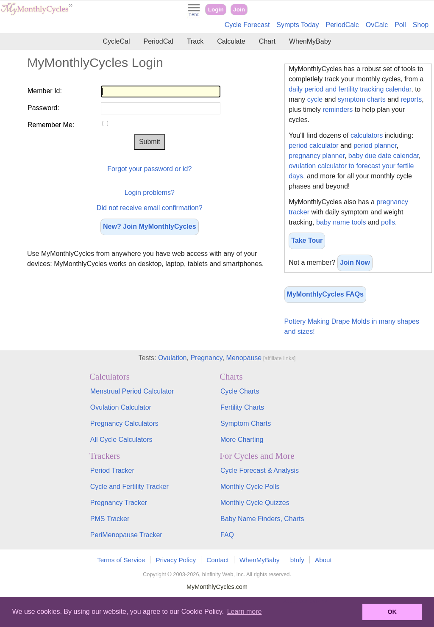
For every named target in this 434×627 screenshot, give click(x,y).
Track (195, 41)
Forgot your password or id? (149, 168)
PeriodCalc (342, 24)
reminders (338, 109)
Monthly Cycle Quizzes (254, 502)
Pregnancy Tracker (118, 502)
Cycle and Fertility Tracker (129, 486)
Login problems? (150, 192)
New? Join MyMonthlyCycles (149, 226)
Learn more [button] (244, 611)
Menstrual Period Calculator (132, 391)
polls (388, 222)
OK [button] (392, 611)
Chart (267, 41)
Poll (400, 24)
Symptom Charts (245, 423)
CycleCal (116, 41)
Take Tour (307, 240)
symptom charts (362, 99)
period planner (374, 145)
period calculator (313, 145)
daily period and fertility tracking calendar (350, 89)
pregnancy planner (317, 155)
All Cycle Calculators (121, 439)
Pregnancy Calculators (124, 423)
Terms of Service (121, 559)
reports (411, 99)
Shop (420, 24)
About (323, 559)
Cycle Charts (239, 391)
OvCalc (377, 24)
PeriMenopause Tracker (126, 534)
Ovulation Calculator (120, 407)
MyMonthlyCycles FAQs (325, 294)
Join (239, 9)
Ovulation (172, 357)
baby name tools (341, 222)
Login (216, 9)
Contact (217, 559)
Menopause (244, 357)
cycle (315, 99)
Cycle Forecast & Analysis (259, 470)
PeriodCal (158, 41)
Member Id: (45, 90)
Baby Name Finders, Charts (262, 518)
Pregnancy (206, 357)
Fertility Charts (242, 407)
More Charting (241, 439)
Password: (43, 107)
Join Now (355, 262)
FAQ (227, 534)
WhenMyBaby (310, 41)
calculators (367, 135)
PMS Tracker (109, 518)
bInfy (297, 559)
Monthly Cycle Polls (250, 486)
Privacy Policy (176, 559)
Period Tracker (112, 470)
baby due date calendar (383, 155)
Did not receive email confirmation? (150, 207)
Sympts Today (297, 24)
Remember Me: (51, 124)
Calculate (231, 41)
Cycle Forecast (247, 24)
